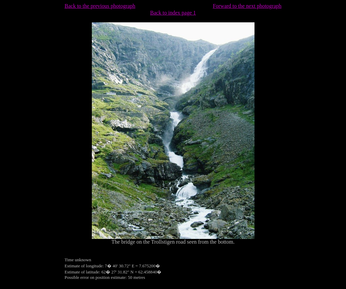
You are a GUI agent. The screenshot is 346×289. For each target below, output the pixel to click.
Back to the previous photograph (100, 6)
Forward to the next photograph (247, 6)
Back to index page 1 (173, 13)
